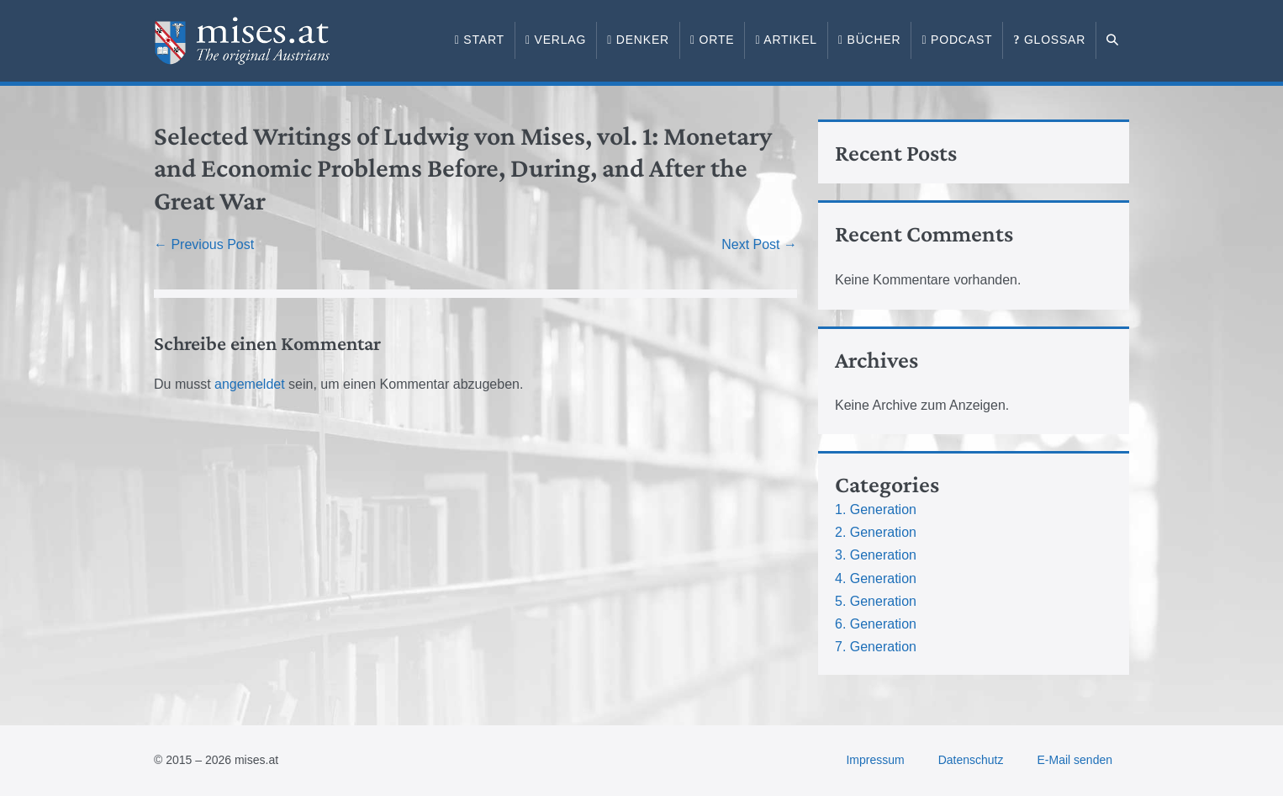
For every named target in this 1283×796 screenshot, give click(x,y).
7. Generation (875, 646)
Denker (638, 39)
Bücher (869, 39)
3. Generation (875, 555)
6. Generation (875, 624)
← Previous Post (204, 244)
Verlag (555, 39)
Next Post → (759, 244)
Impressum (875, 760)
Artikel (786, 39)
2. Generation (875, 532)
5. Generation (875, 601)
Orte (712, 39)
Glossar (1049, 39)
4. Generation (875, 578)
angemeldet (249, 384)
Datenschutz (971, 760)
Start (479, 39)
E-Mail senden (1075, 760)
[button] (1112, 40)
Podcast (956, 39)
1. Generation (875, 509)
